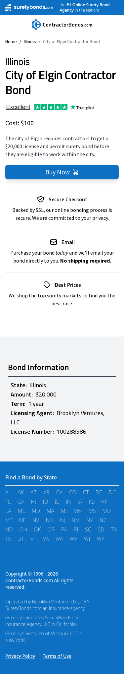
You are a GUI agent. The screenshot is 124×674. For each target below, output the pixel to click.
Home (11, 41)
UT (21, 538)
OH (23, 529)
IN (68, 501)
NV (35, 520)
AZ (33, 492)
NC (103, 520)
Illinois (30, 41)
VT (33, 538)
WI (87, 538)
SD (101, 529)
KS (92, 501)
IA (79, 501)
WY (100, 538)
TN (114, 529)
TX (8, 538)
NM (76, 520)
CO (72, 492)
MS (92, 511)
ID (45, 501)
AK (21, 492)
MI (64, 511)
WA (59, 538)
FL (8, 501)
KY (104, 501)
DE (99, 492)
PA (64, 529)
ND (9, 529)
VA (46, 538)
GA (20, 501)
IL (57, 501)
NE (22, 520)
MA (50, 511)
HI (33, 501)
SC (88, 529)
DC (112, 492)
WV (73, 538)
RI (76, 529)
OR (51, 529)
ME (21, 511)
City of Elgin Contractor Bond (71, 41)
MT (9, 520)
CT (86, 492)
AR (46, 492)
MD (36, 511)
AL (8, 492)
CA (59, 492)
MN (77, 511)
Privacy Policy (20, 656)
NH (50, 520)
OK (37, 529)
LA (8, 511)
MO (107, 511)
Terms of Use (57, 656)
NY (90, 520)
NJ (62, 520)
